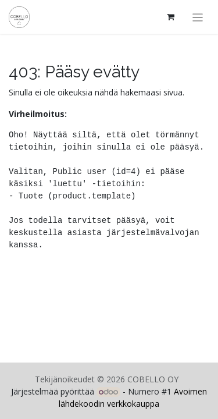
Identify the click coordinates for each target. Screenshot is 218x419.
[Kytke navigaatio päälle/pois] (198, 17)
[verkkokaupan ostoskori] (170, 16)
